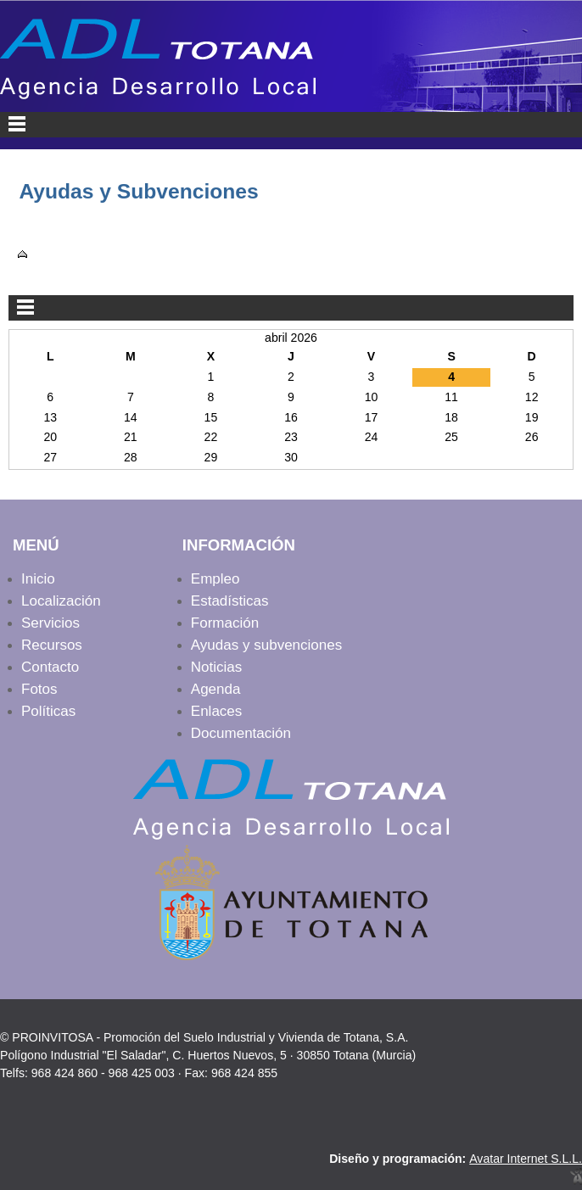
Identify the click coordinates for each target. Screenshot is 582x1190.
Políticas (48, 711)
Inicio (38, 579)
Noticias (217, 667)
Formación (225, 623)
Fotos (39, 689)
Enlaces (217, 711)
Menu (291, 124)
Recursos (51, 645)
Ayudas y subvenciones (266, 645)
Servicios (50, 623)
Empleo (215, 579)
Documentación (241, 733)
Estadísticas (230, 601)
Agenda (216, 689)
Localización (61, 601)
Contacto (50, 667)
